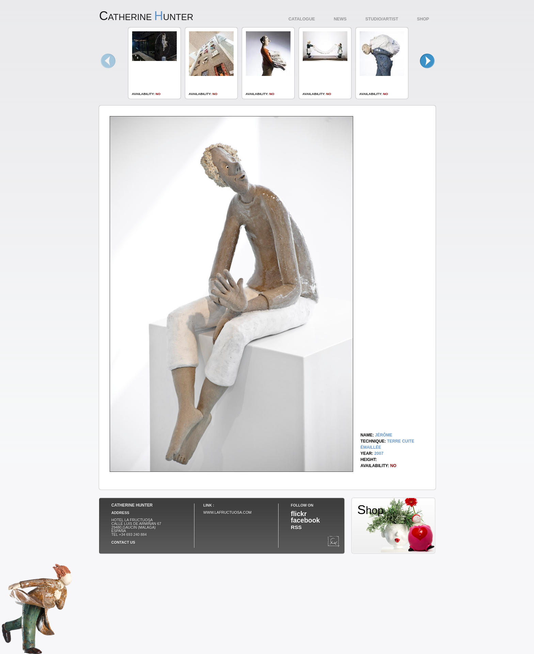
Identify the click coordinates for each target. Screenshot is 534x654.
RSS (296, 527)
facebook (305, 520)
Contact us (123, 542)
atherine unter (146, 17)
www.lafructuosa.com (227, 512)
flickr (299, 513)
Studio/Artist (381, 19)
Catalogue (301, 19)
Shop (423, 19)
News (340, 19)
